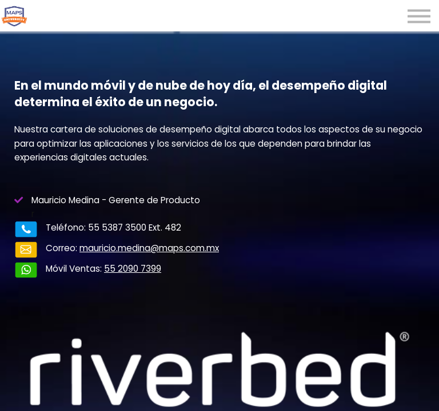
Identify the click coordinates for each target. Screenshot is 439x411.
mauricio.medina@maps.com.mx (149, 248)
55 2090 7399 (132, 269)
